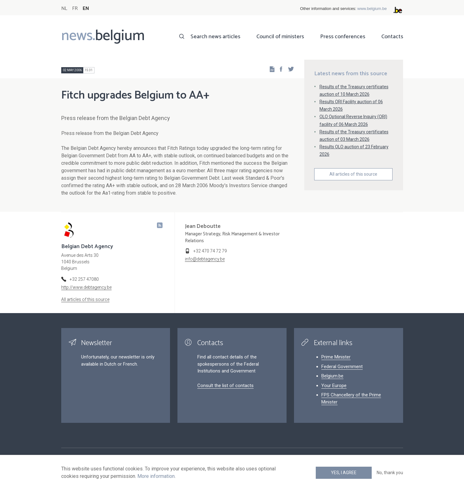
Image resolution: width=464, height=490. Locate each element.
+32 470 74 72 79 (210, 250)
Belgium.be (332, 376)
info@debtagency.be (205, 259)
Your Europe (334, 385)
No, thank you (390, 472)
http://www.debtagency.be (86, 287)
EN (86, 8)
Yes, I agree (343, 472)
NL (64, 8)
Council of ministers (280, 36)
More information (156, 476)
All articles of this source (353, 174)
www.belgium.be (372, 8)
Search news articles (215, 36)
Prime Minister (336, 357)
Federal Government (342, 366)
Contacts (392, 36)
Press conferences (342, 36)
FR (75, 8)
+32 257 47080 (84, 279)
